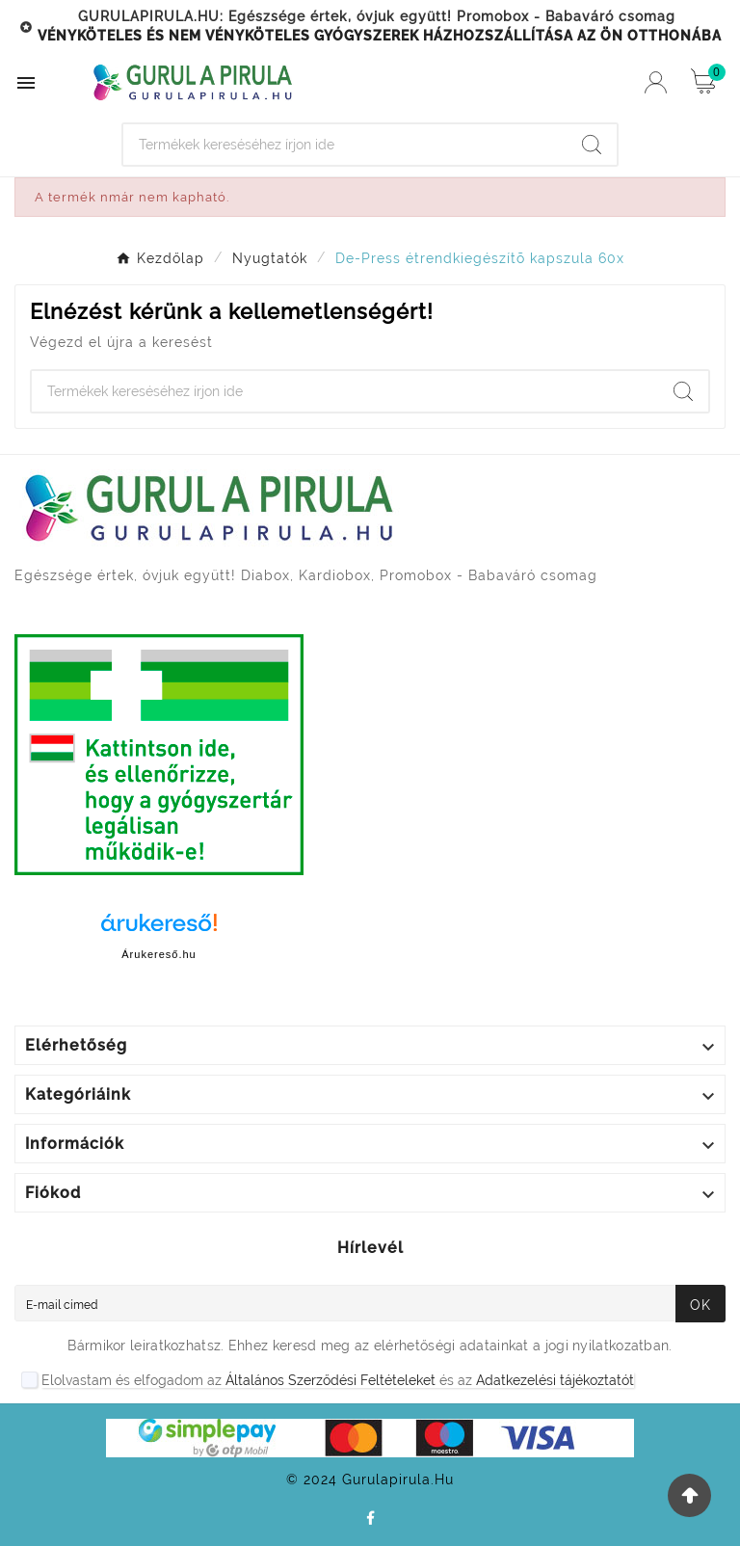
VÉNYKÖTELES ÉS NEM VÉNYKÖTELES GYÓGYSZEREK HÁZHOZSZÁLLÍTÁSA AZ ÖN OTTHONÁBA (380, 35)
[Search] (345, 144)
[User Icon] (656, 82)
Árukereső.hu (158, 954)
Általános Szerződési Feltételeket (330, 1380)
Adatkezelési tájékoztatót (555, 1380)
